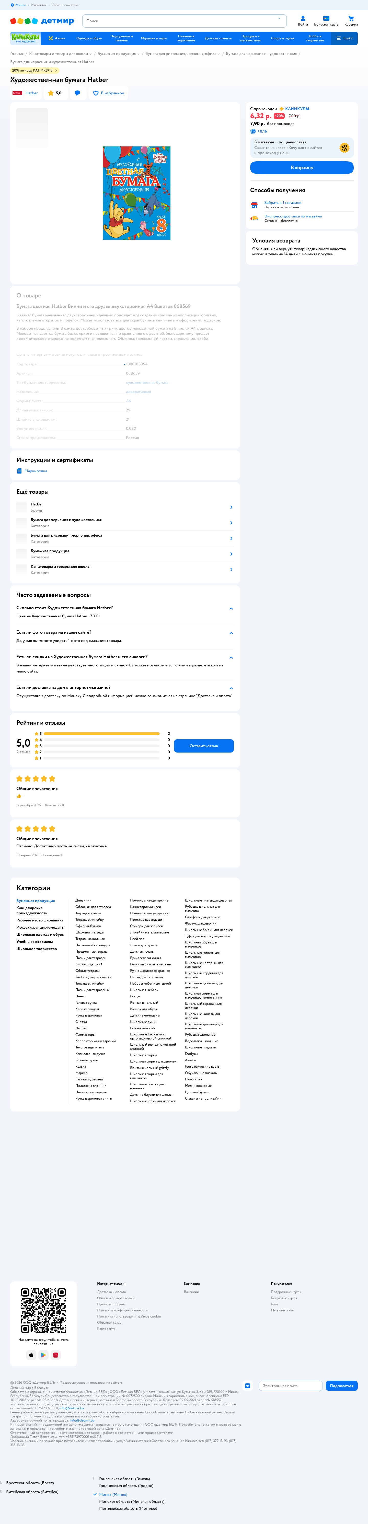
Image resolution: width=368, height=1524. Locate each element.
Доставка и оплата (111, 1292)
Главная (17, 53)
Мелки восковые (198, 1086)
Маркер (81, 1073)
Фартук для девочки (200, 923)
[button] (344, 38)
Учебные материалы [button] (34, 941)
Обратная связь (109, 1322)
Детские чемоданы (145, 1015)
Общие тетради (87, 971)
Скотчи (81, 1022)
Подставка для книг (90, 1086)
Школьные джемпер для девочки (204, 985)
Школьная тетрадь (89, 932)
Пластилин (193, 1079)
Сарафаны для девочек (202, 917)
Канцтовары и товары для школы (58, 53)
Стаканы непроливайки (203, 1098)
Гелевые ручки (86, 1060)
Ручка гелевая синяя (145, 958)
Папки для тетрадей (90, 958)
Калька (80, 1067)
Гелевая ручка (86, 1003)
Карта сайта (106, 1328)
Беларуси (41, 1388)
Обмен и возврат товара (116, 1298)
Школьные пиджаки (200, 1047)
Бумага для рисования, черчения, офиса (180, 53)
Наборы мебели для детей (150, 984)
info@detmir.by (71, 1408)
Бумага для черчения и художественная (261, 53)
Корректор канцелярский (95, 1041)
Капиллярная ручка (90, 1054)
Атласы (191, 1060)
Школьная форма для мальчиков (146, 1076)
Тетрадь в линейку (89, 920)
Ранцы (135, 996)
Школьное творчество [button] (36, 948)
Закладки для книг (89, 1079)
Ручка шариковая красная (150, 971)
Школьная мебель (144, 990)
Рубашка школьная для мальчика (202, 909)
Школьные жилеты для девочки (202, 1016)
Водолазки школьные (201, 1041)
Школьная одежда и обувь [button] (40, 934)
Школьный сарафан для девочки (203, 1006)
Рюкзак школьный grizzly (149, 1068)
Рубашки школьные (200, 1035)
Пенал (80, 996)
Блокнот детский (88, 964)
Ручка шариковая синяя (93, 1098)
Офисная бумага (88, 926)
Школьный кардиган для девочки (204, 975)
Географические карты (202, 1067)
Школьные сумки (143, 1022)
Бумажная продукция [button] (35, 900)
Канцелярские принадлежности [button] (32, 910)
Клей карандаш (87, 1009)
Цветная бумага (197, 1092)
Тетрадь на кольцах (90, 939)
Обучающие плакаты (201, 1073)
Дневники (83, 900)
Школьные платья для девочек (208, 900)
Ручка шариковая (88, 1015)
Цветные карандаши (91, 1092)
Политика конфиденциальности (122, 1310)
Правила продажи (111, 1304)
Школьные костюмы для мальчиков (204, 965)
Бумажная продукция (117, 53)
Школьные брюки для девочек (209, 930)
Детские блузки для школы (151, 1095)
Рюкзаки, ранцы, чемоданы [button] (40, 927)
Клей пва (137, 939)
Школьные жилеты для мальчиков (202, 955)
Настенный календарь (92, 945)
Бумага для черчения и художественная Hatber (52, 61)
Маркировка (36, 471)
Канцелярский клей (145, 907)
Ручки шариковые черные (150, 964)
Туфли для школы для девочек (208, 936)
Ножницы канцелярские (149, 900)
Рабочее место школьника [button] (39, 920)
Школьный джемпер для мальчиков (204, 1026)
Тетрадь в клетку (88, 913)
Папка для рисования (146, 977)
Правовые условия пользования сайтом (91, 1382)
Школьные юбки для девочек (153, 1101)
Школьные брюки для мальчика (147, 1086)
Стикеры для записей (146, 926)
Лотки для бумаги (144, 945)
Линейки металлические (149, 932)
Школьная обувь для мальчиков (201, 944)
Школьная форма (143, 1055)
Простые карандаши (146, 920)
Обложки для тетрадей (93, 907)
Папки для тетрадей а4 (93, 990)
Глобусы (191, 1054)
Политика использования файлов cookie (129, 1316)
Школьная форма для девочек (153, 1061)
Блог (274, 1304)
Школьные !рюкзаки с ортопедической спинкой (150, 1036)
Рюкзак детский (142, 1028)
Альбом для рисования (93, 977)
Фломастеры (85, 1035)
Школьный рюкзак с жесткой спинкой (153, 1047)
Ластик (81, 1028)
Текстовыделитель (89, 1047)
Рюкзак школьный (144, 1003)
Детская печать (142, 952)
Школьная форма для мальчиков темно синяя (203, 995)
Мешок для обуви (144, 1009)
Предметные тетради (92, 952)
